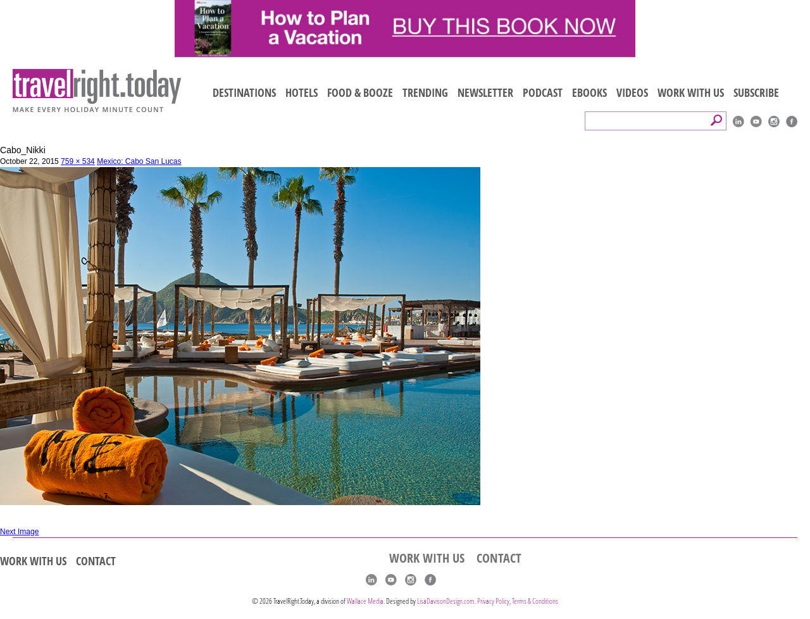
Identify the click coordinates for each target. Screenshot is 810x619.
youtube (756, 121)
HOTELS (301, 92)
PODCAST (543, 92)
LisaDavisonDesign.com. (447, 601)
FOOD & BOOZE (360, 92)
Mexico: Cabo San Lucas (139, 161)
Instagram (774, 121)
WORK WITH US (690, 92)
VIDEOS (632, 92)
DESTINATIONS (244, 92)
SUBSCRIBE (756, 92)
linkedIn (738, 121)
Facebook (791, 121)
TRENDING (425, 92)
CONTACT (96, 560)
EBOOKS (589, 92)
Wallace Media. (366, 601)
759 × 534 (78, 161)
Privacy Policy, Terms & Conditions (517, 601)
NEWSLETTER (485, 92)
